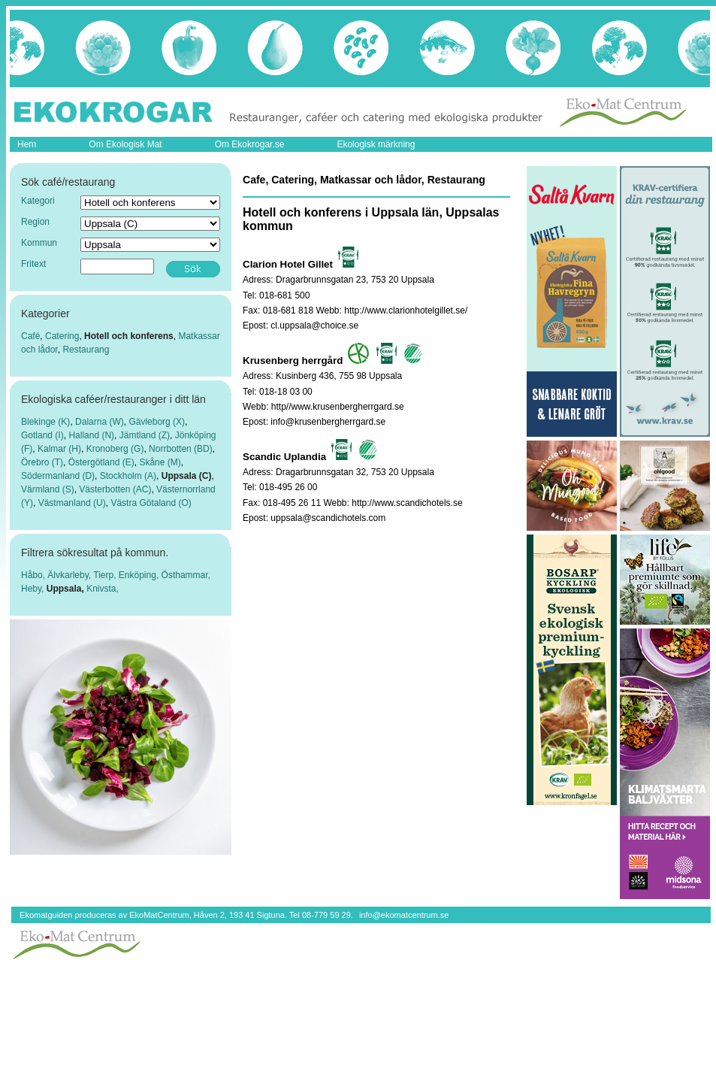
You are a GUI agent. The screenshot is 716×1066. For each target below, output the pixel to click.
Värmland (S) (47, 489)
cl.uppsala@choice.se (314, 325)
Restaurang (85, 349)
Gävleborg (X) (156, 421)
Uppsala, (66, 588)
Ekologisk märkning (376, 144)
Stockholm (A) (128, 476)
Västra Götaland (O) (150, 503)
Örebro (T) (42, 462)
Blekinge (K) (45, 421)
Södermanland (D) (58, 476)
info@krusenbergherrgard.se (327, 421)
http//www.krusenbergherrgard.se (337, 406)
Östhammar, (186, 575)
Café (30, 336)
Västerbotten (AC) (115, 489)
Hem (26, 144)
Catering (62, 336)
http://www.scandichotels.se (407, 503)
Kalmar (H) (59, 449)
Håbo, (34, 575)
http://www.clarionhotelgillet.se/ (405, 310)
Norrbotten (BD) (181, 449)
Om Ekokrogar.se (250, 144)
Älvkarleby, (70, 575)
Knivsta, (102, 588)
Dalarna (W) (99, 421)
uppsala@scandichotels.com (327, 518)
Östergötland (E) (101, 462)
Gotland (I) (42, 435)
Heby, (34, 588)
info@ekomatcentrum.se (404, 914)
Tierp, (106, 575)
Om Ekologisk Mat (125, 144)
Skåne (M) (159, 462)
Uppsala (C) (187, 476)
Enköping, (140, 575)
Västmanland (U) (72, 503)
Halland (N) (91, 435)
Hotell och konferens (129, 336)
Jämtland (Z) (144, 435)
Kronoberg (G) (115, 449)
